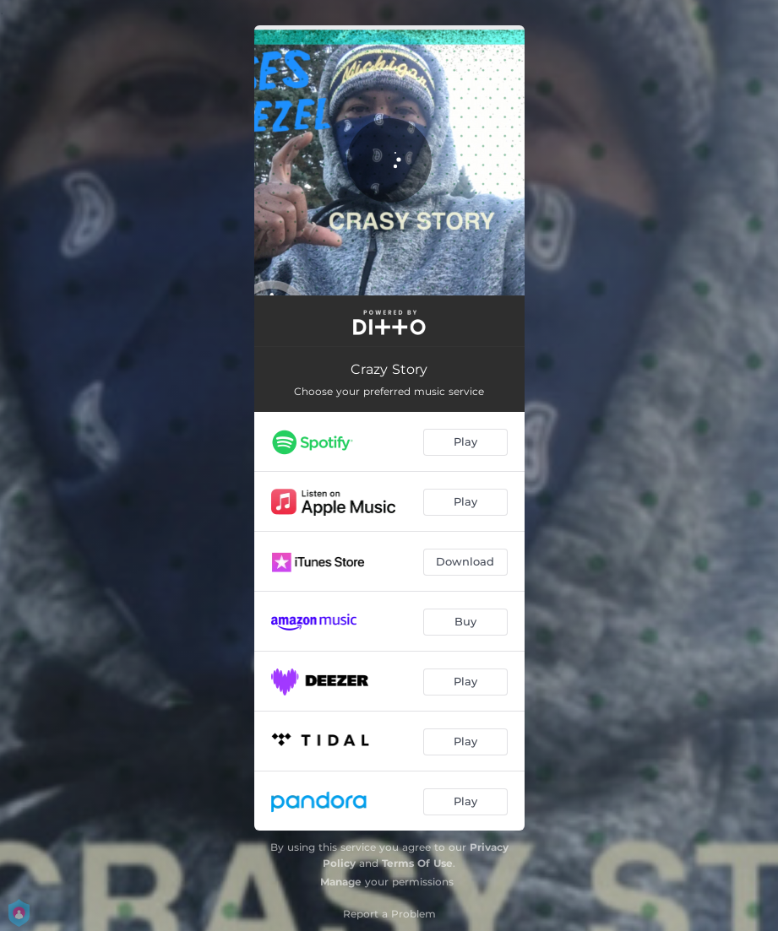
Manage (341, 881)
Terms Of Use (417, 863)
